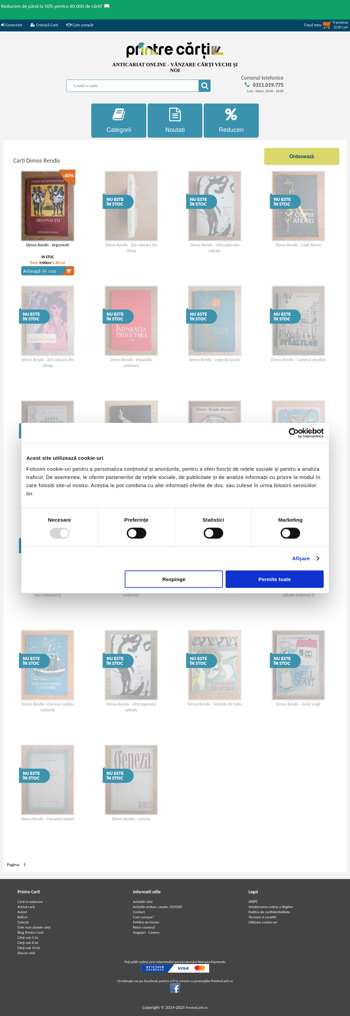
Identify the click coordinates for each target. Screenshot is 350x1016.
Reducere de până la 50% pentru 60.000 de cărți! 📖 (55, 6)
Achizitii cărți (142, 902)
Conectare (11, 25)
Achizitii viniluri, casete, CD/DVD (157, 907)
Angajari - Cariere (146, 932)
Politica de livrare (146, 922)
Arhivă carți (26, 907)
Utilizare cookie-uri (262, 922)
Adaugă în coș (47, 270)
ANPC (253, 901)
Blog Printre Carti (30, 932)
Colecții (23, 922)
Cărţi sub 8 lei (27, 943)
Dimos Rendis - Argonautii (47, 245)
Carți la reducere (30, 902)
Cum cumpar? (143, 917)
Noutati (175, 120)
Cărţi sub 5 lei (27, 937)
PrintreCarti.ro (197, 1007)
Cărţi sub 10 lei (28, 948)
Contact (139, 912)
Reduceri (231, 120)
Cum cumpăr (80, 25)
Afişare (301, 558)
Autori (22, 912)
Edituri (22, 917)
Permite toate (274, 579)
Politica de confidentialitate (269, 912)
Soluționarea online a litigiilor (270, 907)
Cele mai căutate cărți (34, 927)
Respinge (174, 579)
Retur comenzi (144, 927)
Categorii (118, 120)
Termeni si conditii (262, 917)
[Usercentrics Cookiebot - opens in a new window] (294, 433)
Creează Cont (44, 25)
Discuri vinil (26, 953)
